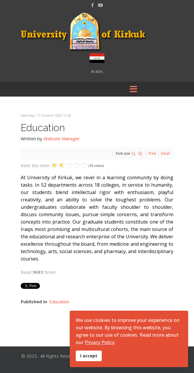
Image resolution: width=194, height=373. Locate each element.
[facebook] (92, 5)
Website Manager (61, 138)
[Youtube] (100, 5)
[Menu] (133, 89)
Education (59, 301)
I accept (88, 356)
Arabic (97, 71)
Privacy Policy (99, 342)
